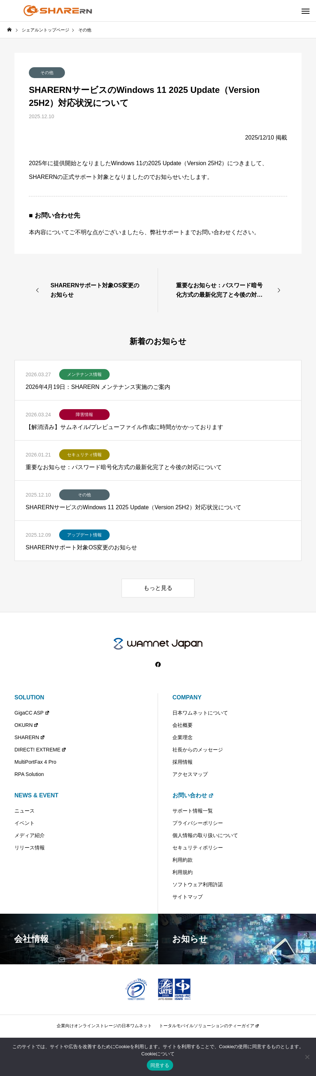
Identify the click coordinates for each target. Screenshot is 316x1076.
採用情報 (182, 762)
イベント (24, 823)
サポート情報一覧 (192, 811)
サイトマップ (187, 897)
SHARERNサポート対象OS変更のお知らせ (81, 547)
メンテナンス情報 (84, 374)
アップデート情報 (84, 534)
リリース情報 (29, 847)
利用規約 (182, 872)
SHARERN (29, 737)
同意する (160, 1065)
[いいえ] (307, 1056)
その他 (46, 72)
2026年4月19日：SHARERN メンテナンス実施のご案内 (98, 387)
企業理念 (182, 737)
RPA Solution (29, 774)
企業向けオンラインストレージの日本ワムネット (104, 1025)
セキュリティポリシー (197, 847)
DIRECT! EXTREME (40, 750)
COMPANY (187, 697)
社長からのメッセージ (197, 750)
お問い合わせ (193, 795)
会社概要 (182, 725)
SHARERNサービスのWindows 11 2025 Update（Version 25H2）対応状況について (133, 507)
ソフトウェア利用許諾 (197, 884)
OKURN (26, 725)
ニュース (24, 811)
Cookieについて (158, 1053)
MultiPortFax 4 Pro (35, 762)
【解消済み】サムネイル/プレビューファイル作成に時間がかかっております (124, 427)
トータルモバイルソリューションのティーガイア (209, 1025)
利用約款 (182, 860)
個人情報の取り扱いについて (205, 835)
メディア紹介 (29, 835)
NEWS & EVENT (36, 795)
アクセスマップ (190, 774)
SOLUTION (29, 697)
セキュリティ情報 (84, 454)
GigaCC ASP (32, 713)
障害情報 (84, 414)
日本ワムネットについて (200, 713)
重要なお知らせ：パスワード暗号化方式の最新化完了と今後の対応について (124, 467)
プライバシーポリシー (197, 823)
